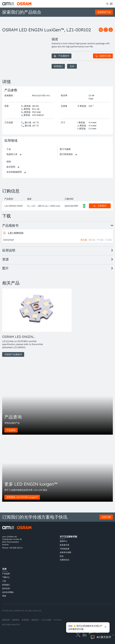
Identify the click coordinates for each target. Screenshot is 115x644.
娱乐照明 (11, 166)
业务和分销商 (65, 552)
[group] (23, 323)
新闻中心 (63, 541)
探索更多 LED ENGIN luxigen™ (22, 497)
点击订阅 (106, 517)
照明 (9, 161)
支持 (72, 66)
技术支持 (6, 588)
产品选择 (6, 573)
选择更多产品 (104, 12)
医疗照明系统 (66, 154)
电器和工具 (12, 154)
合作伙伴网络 (8, 592)
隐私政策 (6, 620)
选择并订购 (103, 55)
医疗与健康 (65, 149)
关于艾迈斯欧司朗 (68, 536)
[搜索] (107, 3)
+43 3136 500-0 (16, 548)
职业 (62, 556)
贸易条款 (25, 620)
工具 (4, 581)
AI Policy (58, 620)
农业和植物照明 (14, 172)
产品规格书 (61, 55)
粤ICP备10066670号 (11, 624)
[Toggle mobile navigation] (111, 3)
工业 (9, 149)
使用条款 (16, 620)
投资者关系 (64, 545)
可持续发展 (64, 549)
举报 (4, 596)
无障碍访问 (64, 560)
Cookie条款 (46, 620)
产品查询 (11, 430)
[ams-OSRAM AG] (16, 3)
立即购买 (99, 205)
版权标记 (35, 620)
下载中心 (6, 577)
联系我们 (58, 66)
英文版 (84, 240)
